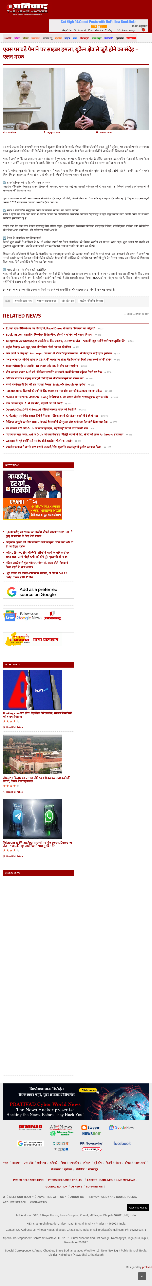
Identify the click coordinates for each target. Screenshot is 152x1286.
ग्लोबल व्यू (47, 38)
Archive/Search (14, 1202)
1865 (82, 410)
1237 (89, 379)
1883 (108, 391)
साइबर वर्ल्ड (139, 1162)
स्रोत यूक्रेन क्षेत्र (68, 300)
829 (78, 441)
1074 (104, 416)
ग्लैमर (16, 38)
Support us (94, 1186)
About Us (77, 1196)
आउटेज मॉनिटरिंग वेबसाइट (91, 300)
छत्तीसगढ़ (41, 1162)
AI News (76, 1186)
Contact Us (38, 1202)
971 (91, 385)
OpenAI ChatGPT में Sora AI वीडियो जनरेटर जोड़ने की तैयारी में (41, 409)
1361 (113, 422)
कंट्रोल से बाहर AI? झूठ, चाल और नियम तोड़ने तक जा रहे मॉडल (38, 347)
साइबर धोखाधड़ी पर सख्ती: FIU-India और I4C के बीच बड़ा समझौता (42, 365)
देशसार (58, 38)
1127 (107, 447)
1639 (114, 397)
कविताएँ (53, 1162)
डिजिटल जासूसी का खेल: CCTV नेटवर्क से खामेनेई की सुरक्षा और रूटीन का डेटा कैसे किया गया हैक (56, 422)
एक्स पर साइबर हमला (46, 300)
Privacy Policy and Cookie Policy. (112, 1196)
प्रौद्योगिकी (107, 38)
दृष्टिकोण (98, 1162)
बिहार (63, 1162)
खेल (74, 38)
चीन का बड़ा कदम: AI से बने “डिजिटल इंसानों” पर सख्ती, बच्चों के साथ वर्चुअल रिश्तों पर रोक (54, 372)
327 (101, 329)
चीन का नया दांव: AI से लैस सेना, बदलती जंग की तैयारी (34, 403)
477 (117, 360)
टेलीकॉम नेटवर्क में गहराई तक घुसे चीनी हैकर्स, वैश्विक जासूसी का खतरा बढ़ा (45, 378)
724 (117, 354)
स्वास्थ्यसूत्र (95, 38)
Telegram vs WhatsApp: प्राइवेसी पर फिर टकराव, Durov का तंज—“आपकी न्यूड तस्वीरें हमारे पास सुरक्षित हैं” (65, 340)
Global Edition (56, 1186)
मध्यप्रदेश (35, 38)
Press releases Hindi (28, 1180)
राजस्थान (16, 1162)
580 (131, 341)
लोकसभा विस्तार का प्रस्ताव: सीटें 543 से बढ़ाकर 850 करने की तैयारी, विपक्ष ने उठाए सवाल (36, 780)
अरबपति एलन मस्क (23, 300)
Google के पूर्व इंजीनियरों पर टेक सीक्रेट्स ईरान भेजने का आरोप (39, 440)
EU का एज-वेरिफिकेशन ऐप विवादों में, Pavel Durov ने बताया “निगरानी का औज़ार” (50, 328)
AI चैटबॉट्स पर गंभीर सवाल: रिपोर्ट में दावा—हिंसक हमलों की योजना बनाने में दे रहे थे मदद (52, 415)
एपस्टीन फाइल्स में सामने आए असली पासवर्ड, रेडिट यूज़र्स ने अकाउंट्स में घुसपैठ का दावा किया (53, 447)
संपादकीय (74, 1162)
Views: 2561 (104, 132)
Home (7, 38)
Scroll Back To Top (136, 313)
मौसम (118, 1162)
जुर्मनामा (118, 38)
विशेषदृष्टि (83, 38)
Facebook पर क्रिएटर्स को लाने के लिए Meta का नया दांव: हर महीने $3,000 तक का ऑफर (54, 390)
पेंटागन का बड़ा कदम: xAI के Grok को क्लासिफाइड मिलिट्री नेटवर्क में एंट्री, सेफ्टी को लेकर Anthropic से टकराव (64, 434)
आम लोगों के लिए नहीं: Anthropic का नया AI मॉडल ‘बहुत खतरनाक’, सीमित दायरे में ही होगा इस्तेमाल (59, 353)
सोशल (128, 1162)
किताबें (109, 1162)
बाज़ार (66, 38)
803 (129, 435)
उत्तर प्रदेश (129, 38)
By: (52, 132)
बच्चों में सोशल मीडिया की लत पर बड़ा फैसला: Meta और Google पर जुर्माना (46, 384)
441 (98, 335)
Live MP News (125, 1180)
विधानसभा (55, 1169)
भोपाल (25, 38)
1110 (107, 372)
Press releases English (65, 1180)
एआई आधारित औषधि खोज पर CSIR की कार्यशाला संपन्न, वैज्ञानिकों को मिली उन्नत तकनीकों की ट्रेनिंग (58, 359)
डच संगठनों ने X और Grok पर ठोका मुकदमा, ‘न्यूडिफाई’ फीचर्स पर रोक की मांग (47, 428)
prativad (147, 1267)
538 (84, 366)
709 (76, 347)
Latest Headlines (100, 1180)
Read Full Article (13, 727)
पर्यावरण (86, 1162)
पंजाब (5, 1162)
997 (68, 404)
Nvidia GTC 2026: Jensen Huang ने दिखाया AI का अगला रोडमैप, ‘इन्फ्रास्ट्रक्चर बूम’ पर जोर (57, 397)
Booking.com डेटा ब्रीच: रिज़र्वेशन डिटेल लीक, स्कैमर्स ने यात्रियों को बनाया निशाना (49, 334)
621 (94, 429)
